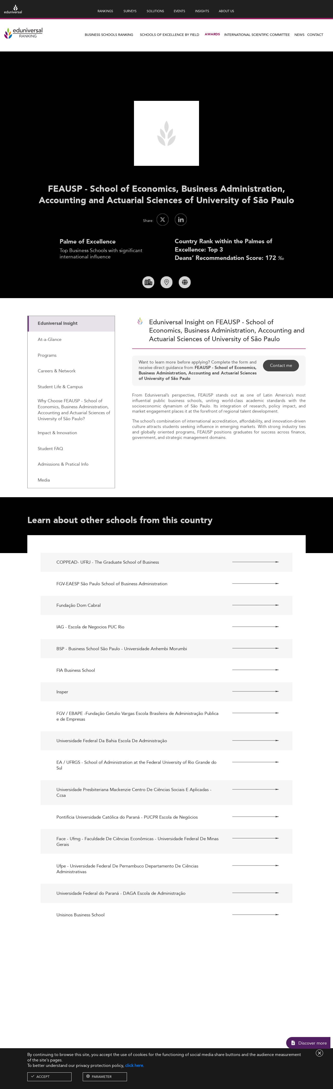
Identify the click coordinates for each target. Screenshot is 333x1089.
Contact (315, 34)
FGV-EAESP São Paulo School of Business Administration (111, 602)
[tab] (71, 343)
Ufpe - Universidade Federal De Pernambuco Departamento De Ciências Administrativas (127, 887)
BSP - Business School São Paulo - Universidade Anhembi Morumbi (121, 667)
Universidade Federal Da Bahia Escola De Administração (111, 759)
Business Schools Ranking (109, 34)
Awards (212, 34)
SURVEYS (130, 11)
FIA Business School (75, 689)
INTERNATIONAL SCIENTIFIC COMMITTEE (257, 34)
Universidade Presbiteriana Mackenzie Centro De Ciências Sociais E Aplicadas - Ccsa (134, 811)
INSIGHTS (202, 11)
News (299, 34)
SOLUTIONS (155, 11)
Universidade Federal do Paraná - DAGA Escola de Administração (120, 912)
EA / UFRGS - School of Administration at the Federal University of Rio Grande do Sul (136, 784)
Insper (62, 710)
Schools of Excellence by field (169, 34)
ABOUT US (226, 11)
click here (134, 1065)
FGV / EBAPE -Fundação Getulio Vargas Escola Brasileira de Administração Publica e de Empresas (137, 735)
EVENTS (179, 11)
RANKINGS (105, 11)
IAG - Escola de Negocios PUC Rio (90, 645)
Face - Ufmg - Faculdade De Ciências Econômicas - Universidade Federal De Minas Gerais (137, 860)
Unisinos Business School (80, 933)
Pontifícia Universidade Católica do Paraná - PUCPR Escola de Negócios (127, 835)
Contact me (281, 384)
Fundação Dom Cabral (78, 624)
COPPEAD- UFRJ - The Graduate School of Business (107, 581)
